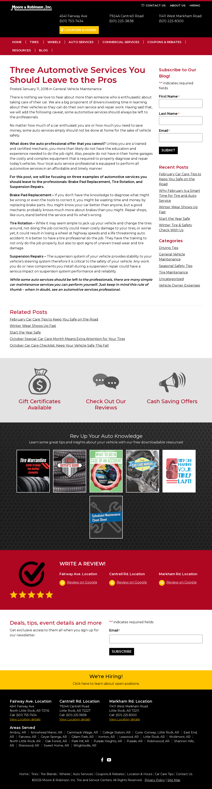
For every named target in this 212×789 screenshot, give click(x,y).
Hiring (195, 5)
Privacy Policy (155, 780)
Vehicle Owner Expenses (179, 285)
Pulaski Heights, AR (108, 741)
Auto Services (81, 42)
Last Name (169, 114)
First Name (169, 96)
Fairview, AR (27, 737)
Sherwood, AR (29, 745)
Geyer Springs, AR (54, 737)
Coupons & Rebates (164, 42)
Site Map (173, 780)
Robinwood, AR (158, 741)
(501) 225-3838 (121, 21)
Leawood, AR (129, 737)
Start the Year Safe (174, 219)
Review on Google (82, 582)
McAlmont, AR (179, 737)
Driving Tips (168, 248)
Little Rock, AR (154, 737)
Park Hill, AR (80, 741)
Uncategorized (171, 279)
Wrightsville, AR (85, 745)
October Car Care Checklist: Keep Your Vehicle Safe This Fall (59, 345)
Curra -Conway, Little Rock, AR (157, 732)
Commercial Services (120, 42)
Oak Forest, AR (56, 741)
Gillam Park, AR (82, 737)
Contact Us (156, 5)
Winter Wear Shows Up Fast (33, 326)
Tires (34, 42)
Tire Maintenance (173, 272)
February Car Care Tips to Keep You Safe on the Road (180, 179)
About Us (177, 5)
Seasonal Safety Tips (175, 266)
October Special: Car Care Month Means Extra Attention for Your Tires (67, 339)
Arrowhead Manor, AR (46, 732)
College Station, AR (117, 732)
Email (164, 131)
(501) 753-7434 (71, 21)
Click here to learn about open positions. (106, 684)
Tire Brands (49, 774)
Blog (43, 50)
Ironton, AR (106, 737)
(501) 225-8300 (171, 21)
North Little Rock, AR (25, 741)
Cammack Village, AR (82, 732)
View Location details (25, 719)
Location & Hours (80, 30)
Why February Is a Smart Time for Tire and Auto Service (179, 196)
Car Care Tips (164, 774)
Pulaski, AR (135, 741)
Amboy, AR (18, 732)
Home (17, 42)
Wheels (54, 42)
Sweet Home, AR (56, 745)
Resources (21, 50)
